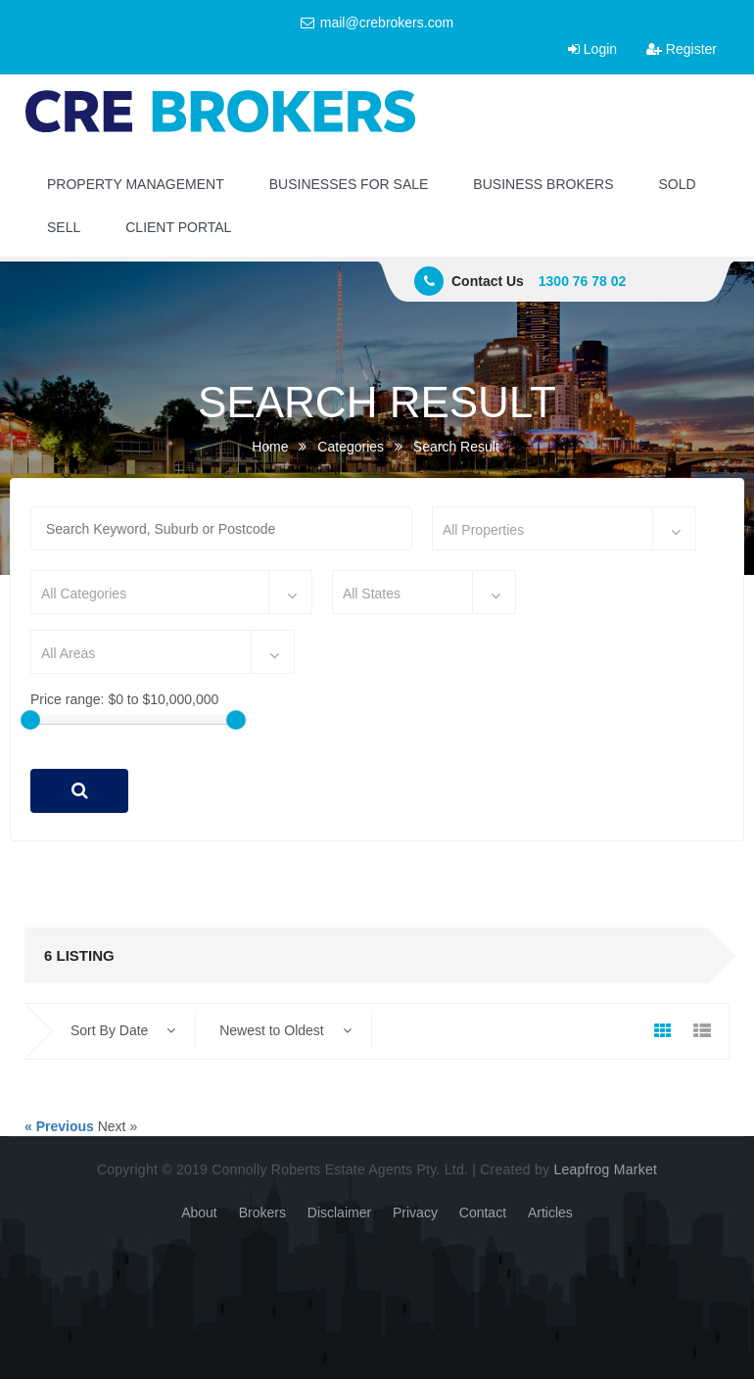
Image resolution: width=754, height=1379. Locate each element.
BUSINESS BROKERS (543, 184)
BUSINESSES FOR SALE (349, 184)
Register (681, 49)
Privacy (415, 1212)
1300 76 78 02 (583, 281)
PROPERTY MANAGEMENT (135, 184)
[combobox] (564, 528)
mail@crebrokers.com (377, 22)
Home (270, 446)
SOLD (677, 184)
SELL (63, 227)
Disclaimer (339, 1212)
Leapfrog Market (605, 1169)
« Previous (59, 1126)
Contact (482, 1212)
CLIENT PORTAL (178, 227)
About (199, 1212)
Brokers (262, 1212)
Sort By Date (123, 1030)
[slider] (30, 720)
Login (592, 49)
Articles (550, 1212)
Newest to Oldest (285, 1030)
